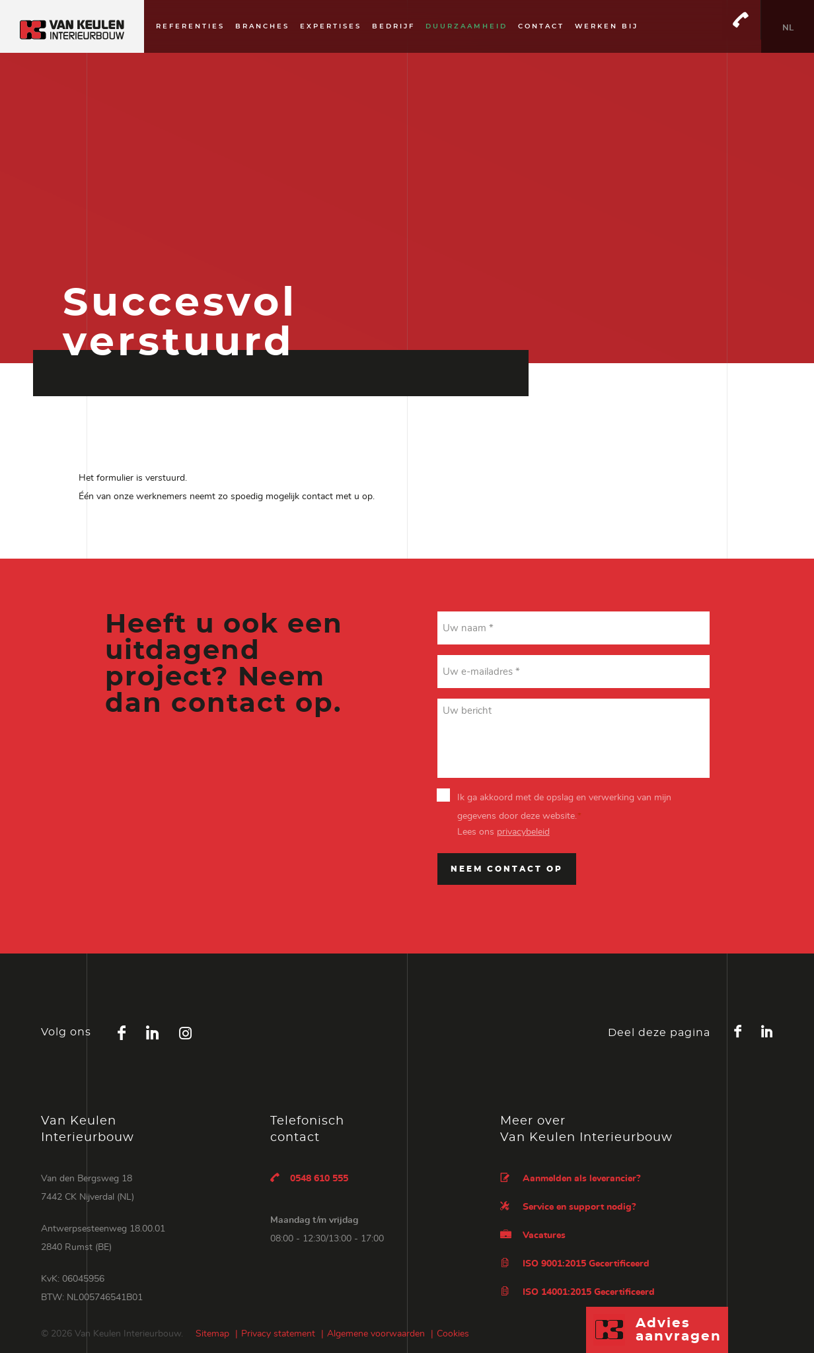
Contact (541, 26)
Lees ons (503, 832)
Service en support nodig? (568, 1206)
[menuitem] (787, 26)
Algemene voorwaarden (376, 1333)
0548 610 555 (309, 1178)
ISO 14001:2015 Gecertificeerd (577, 1291)
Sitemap (212, 1333)
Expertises (330, 26)
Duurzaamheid (466, 26)
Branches (262, 26)
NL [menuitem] (788, 28)
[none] (787, 26)
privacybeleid (523, 832)
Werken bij (606, 26)
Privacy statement (278, 1333)
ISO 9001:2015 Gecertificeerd (574, 1263)
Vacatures (533, 1235)
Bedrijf (393, 26)
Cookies (453, 1333)
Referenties (190, 26)
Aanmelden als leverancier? (570, 1178)
